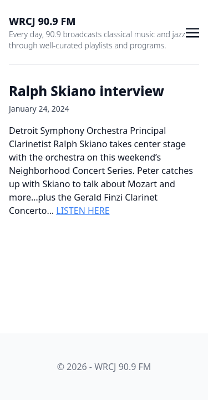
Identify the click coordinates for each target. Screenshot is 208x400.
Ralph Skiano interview (86, 91)
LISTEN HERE (82, 210)
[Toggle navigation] (192, 32)
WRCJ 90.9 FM (42, 21)
